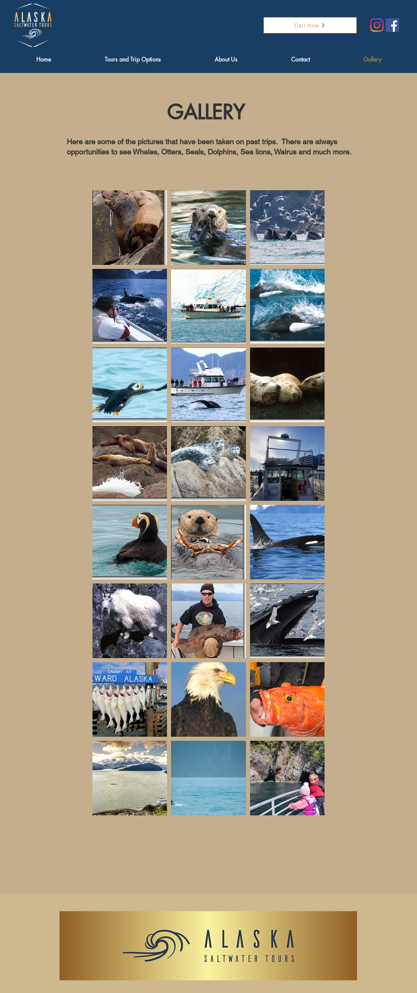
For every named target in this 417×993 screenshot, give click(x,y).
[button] (133, 59)
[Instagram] (377, 25)
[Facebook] (392, 25)
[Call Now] (310, 25)
